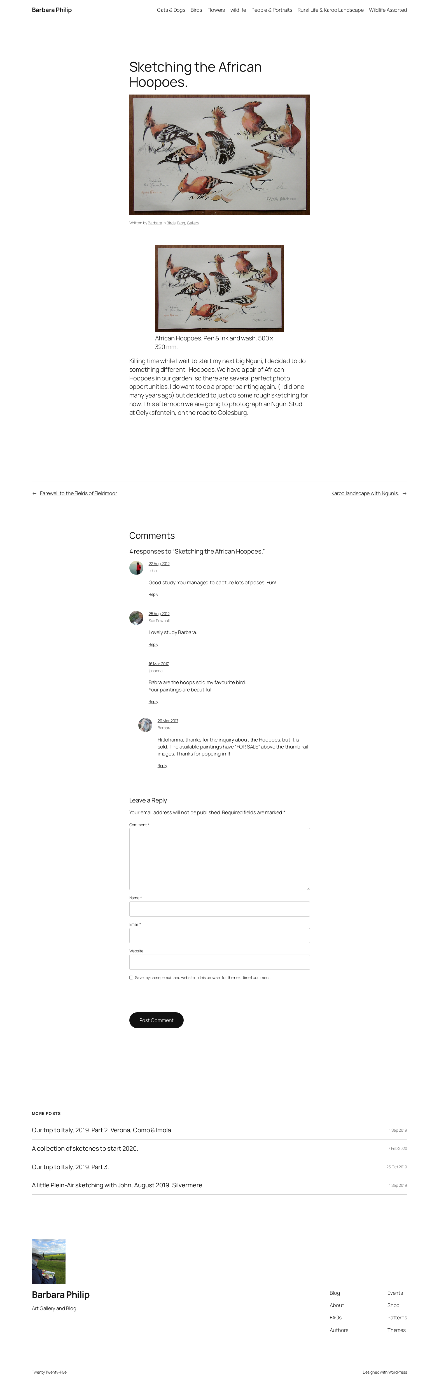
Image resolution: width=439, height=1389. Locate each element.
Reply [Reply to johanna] (153, 701)
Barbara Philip (52, 10)
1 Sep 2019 (398, 1130)
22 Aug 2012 (159, 563)
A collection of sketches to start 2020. (85, 1148)
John (153, 570)
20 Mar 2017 (168, 720)
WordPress (397, 1372)
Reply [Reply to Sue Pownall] (153, 644)
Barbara (155, 222)
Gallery (193, 222)
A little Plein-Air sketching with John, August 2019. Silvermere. (118, 1185)
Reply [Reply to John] (153, 594)
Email (135, 924)
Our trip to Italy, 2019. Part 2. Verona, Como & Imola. (102, 1130)
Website (136, 951)
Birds (171, 222)
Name (135, 897)
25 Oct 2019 (396, 1166)
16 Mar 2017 (159, 663)
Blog (181, 222)
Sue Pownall (159, 620)
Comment (139, 824)
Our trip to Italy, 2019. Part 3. (70, 1167)
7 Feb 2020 (397, 1148)
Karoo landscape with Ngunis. (365, 493)
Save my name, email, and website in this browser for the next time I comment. (202, 977)
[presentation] (167, 995)
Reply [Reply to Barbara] (162, 765)
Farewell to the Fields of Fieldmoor (78, 493)
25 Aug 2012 (159, 613)
